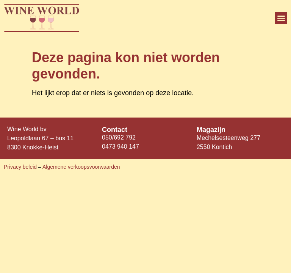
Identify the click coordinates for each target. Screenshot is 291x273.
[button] (281, 18)
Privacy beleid (21, 167)
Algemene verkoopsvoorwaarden (81, 167)
